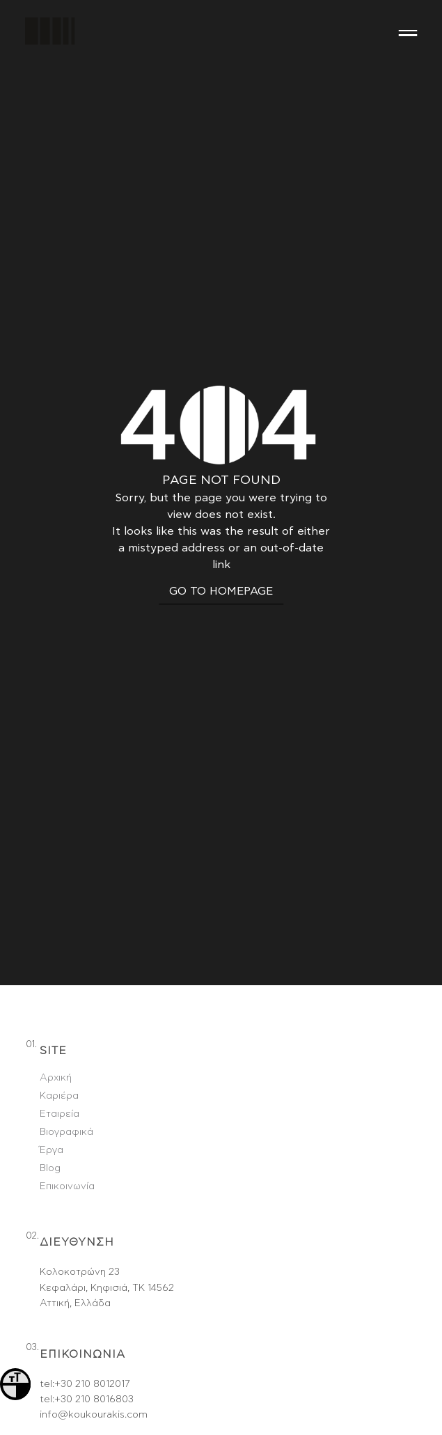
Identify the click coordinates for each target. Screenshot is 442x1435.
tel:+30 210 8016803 (87, 1313)
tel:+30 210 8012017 (84, 1297)
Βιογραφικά (66, 1046)
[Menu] (408, 31)
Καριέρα (59, 1009)
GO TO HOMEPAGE (221, 548)
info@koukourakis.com (94, 1328)
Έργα (51, 1064)
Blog (50, 1082)
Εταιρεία (59, 1028)
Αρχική (56, 991)
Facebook (63, 1409)
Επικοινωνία (67, 1100)
